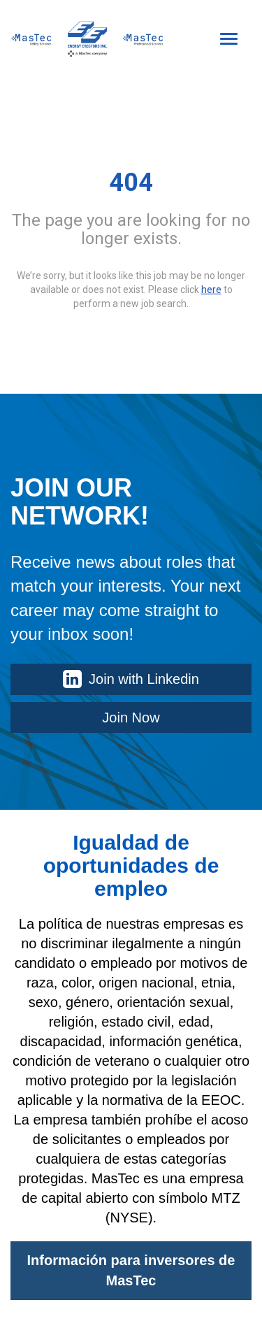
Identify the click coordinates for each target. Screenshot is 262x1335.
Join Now (130, 717)
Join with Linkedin (131, 679)
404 (131, 182)
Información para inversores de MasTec (131, 1270)
